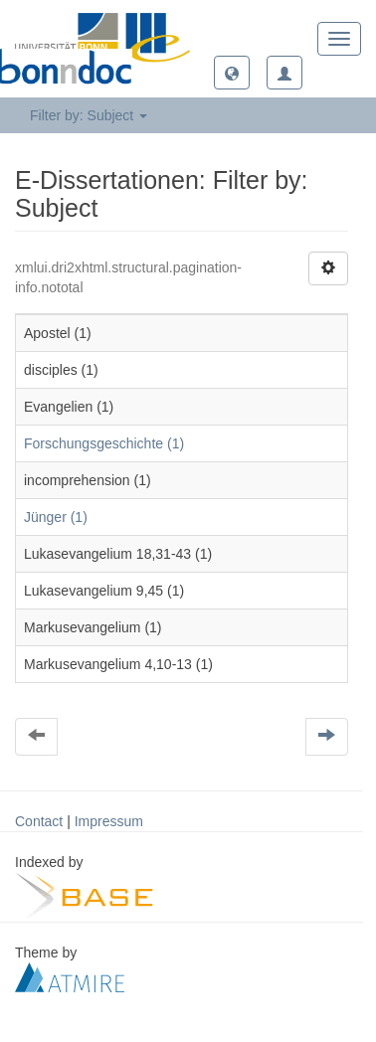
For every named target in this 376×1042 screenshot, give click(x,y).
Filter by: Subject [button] (88, 115)
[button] (232, 72)
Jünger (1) (56, 517)
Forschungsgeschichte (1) (104, 443)
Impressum (109, 821)
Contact (39, 821)
